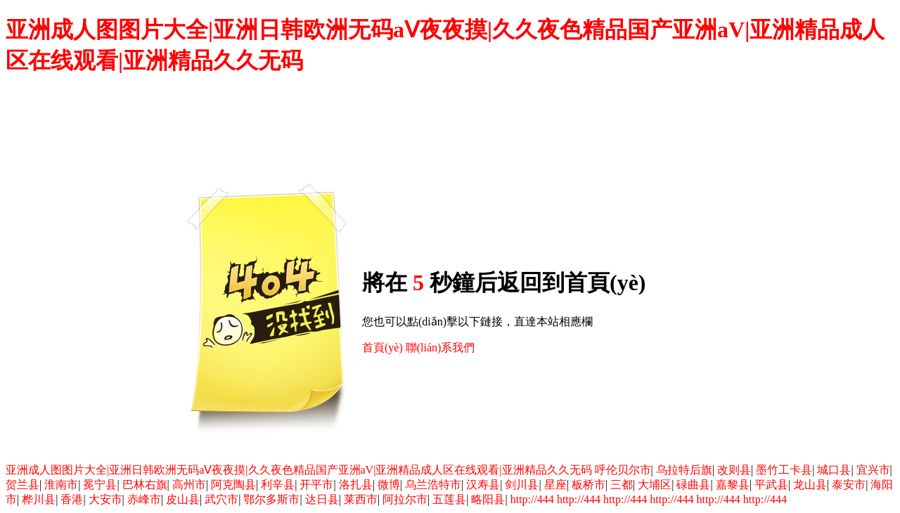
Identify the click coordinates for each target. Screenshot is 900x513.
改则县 (734, 470)
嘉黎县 (733, 485)
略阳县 (488, 499)
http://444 (532, 499)
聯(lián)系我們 (440, 347)
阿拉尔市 (405, 499)
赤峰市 (144, 499)
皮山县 (183, 499)
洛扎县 (356, 485)
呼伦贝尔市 (623, 470)
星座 (555, 485)
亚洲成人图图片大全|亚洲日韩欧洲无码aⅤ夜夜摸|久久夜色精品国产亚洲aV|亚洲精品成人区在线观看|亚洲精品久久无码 (299, 470)
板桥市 (588, 485)
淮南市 (61, 485)
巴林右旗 (144, 485)
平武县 (771, 485)
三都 (621, 485)
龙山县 (810, 485)
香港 (71, 499)
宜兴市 (873, 470)
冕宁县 (100, 485)
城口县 (834, 470)
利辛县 (278, 485)
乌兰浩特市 (433, 485)
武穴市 (221, 499)
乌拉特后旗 (684, 470)
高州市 (189, 485)
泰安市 (849, 485)
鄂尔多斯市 (271, 499)
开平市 (316, 485)
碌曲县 (693, 485)
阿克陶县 (233, 485)
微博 (389, 485)
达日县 (322, 499)
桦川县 (39, 499)
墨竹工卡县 (784, 470)
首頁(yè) (382, 347)
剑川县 (522, 485)
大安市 (105, 499)
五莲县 (449, 499)
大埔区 (654, 485)
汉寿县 (483, 485)
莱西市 (361, 499)
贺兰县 (22, 485)
